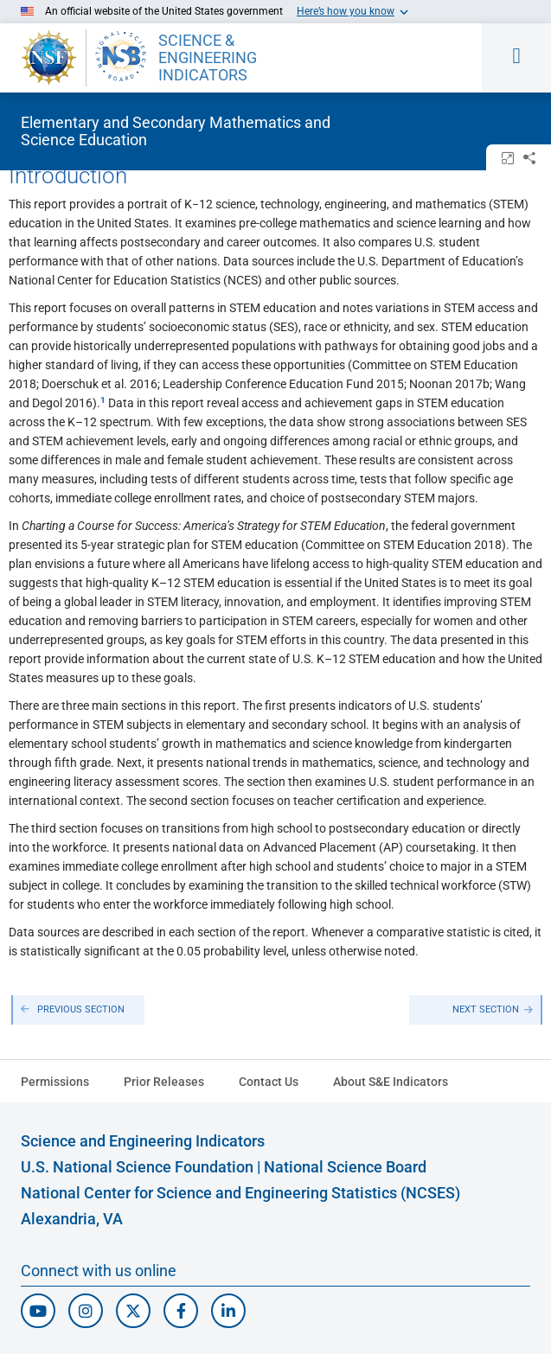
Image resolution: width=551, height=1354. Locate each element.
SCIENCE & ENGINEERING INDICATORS (207, 58)
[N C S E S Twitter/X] (133, 1310)
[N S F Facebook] (180, 1310)
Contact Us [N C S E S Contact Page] (268, 1082)
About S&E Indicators (390, 1082)
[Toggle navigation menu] (516, 58)
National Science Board (345, 1167)
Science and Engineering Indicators (143, 1141)
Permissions (55, 1082)
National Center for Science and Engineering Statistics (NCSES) (240, 1193)
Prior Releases (164, 1082)
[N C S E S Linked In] (228, 1310)
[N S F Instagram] (85, 1310)
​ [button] (103, 400)
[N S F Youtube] (38, 1310)
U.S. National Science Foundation (137, 1167)
